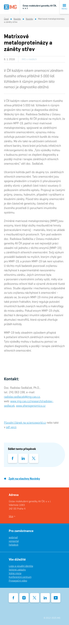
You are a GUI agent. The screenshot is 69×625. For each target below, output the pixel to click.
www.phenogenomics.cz (31, 406)
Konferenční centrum (20, 577)
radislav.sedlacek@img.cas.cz (22, 397)
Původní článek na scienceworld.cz (25, 422)
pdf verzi (11, 427)
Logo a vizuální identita (21, 566)
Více (11, 516)
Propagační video (18, 580)
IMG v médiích (29, 59)
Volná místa (15, 573)
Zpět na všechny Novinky (22, 478)
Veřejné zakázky (17, 569)
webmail (13, 537)
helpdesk (13, 544)
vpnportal (14, 541)
